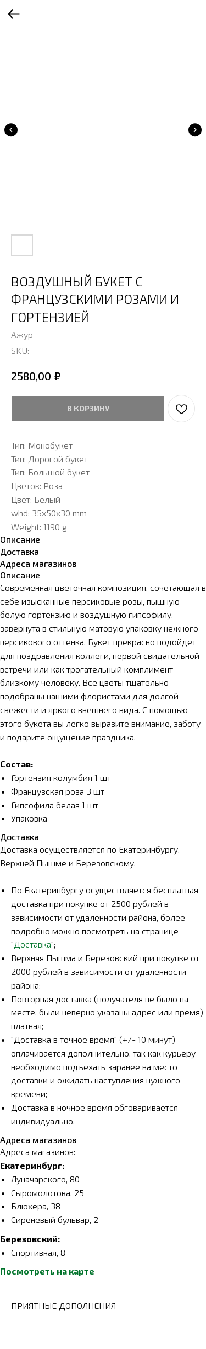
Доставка (32, 944)
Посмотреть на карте (47, 1271)
